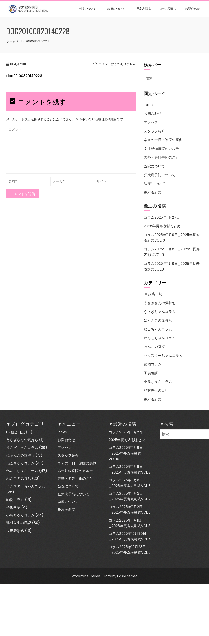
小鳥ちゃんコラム (158, 381)
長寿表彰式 (143, 8)
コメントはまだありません (114, 64)
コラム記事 (168, 9)
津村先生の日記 (156, 390)
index (148, 104)
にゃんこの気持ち (158, 320)
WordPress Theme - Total (92, 576)
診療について (117, 9)
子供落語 (151, 372)
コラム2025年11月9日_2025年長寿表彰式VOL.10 (126, 453)
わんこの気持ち (156, 346)
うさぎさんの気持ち (160, 302)
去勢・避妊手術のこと (161, 157)
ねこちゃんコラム (158, 329)
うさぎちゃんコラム (160, 311)
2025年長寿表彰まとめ (162, 226)
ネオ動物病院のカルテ (161, 148)
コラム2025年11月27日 (162, 217)
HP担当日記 (153, 294)
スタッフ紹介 (154, 131)
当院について (89, 9)
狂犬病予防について (160, 174)
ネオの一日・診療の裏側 (163, 139)
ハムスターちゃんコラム (163, 355)
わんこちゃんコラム (160, 337)
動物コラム (152, 364)
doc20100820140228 (24, 75)
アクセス (151, 122)
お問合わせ (192, 8)
